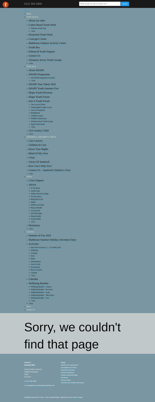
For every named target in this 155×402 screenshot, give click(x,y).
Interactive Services (68, 370)
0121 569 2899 (31, 381)
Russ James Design (75, 397)
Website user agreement (69, 365)
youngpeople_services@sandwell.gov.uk (40, 385)
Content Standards (67, 372)
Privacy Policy (66, 380)
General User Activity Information (72, 383)
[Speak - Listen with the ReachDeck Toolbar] (6, 5)
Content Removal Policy (69, 375)
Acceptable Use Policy (69, 367)
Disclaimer (64, 378)
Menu (26, 11)
